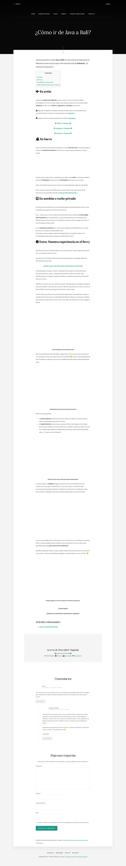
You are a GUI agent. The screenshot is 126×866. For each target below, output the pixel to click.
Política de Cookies (71, 860)
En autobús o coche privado (46, 82)
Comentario (39, 766)
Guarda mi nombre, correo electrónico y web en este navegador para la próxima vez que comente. (63, 822)
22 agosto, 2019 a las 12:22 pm (52, 687)
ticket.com (71, 113)
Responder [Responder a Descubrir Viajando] (47, 738)
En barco (40, 80)
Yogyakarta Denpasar (63, 128)
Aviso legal (62, 860)
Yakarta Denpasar (63, 123)
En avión (40, 77)
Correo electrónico (41, 803)
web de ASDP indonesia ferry (69, 193)
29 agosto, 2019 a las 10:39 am (59, 709)
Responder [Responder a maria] (40, 701)
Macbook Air (78, 656)
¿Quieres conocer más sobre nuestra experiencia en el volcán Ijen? (63, 266)
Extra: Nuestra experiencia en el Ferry (49, 85)
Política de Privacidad (81, 860)
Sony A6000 (68, 656)
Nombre (38, 793)
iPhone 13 (60, 656)
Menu (107, 4)
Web (37, 812)
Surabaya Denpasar (63, 133)
